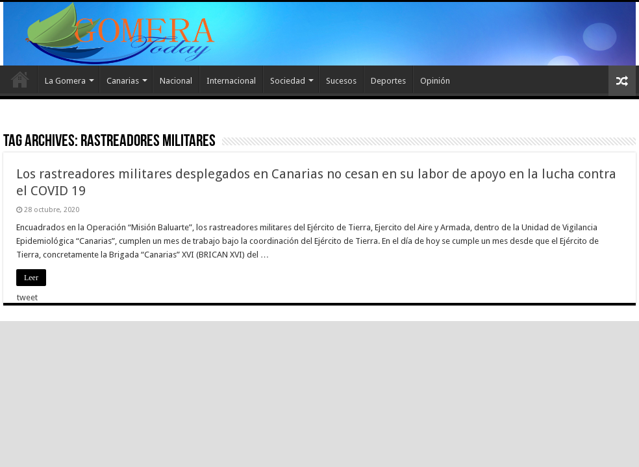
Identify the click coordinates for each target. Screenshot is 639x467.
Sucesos (341, 81)
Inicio (20, 79)
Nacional (176, 81)
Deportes (388, 81)
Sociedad (287, 81)
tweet (27, 297)
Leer (31, 277)
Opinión (435, 81)
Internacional (231, 81)
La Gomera (65, 81)
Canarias (122, 81)
